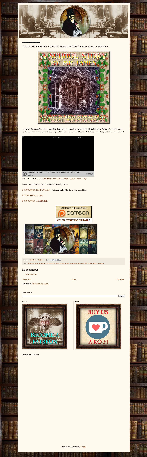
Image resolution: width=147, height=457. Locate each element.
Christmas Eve (50, 263)
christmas (42, 263)
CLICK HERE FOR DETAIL (73, 220)
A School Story (33, 263)
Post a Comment (31, 274)
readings (101, 263)
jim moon (81, 263)
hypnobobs (73, 263)
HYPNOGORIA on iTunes (32, 195)
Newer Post (27, 279)
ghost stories (60, 263)
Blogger (83, 447)
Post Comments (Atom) (40, 284)
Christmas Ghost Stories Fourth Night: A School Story (64, 179)
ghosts (67, 263)
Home (74, 279)
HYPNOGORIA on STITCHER (35, 201)
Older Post (120, 279)
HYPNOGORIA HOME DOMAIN (36, 190)
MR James (88, 263)
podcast (95, 263)
